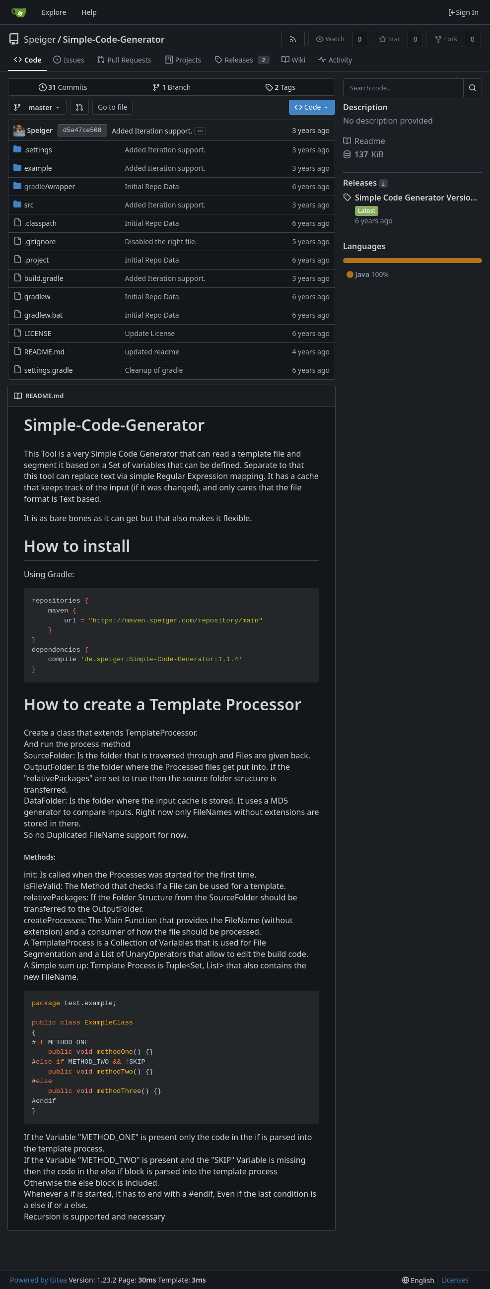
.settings (38, 149)
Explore (54, 12)
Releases (365, 183)
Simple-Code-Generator (114, 39)
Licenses (455, 1280)
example (38, 168)
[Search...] (472, 87)
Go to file (112, 107)
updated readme (152, 351)
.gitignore (40, 241)
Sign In (463, 12)
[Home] (19, 12)
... (200, 130)
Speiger (40, 39)
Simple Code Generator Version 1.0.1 (418, 198)
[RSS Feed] (293, 39)
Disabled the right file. (161, 241)
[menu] (418, 1280)
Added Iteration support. (152, 131)
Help (89, 12)
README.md (44, 351)
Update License (150, 333)
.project (36, 260)
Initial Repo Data (152, 186)
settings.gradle (48, 370)
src (29, 204)
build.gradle (44, 278)
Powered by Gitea (38, 1280)
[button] (79, 107)
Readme (364, 141)
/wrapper (49, 186)
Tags (280, 87)
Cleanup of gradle (154, 370)
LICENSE (38, 333)
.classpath (40, 223)
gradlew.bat (43, 315)
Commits (63, 87)
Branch (171, 87)
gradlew (37, 296)
